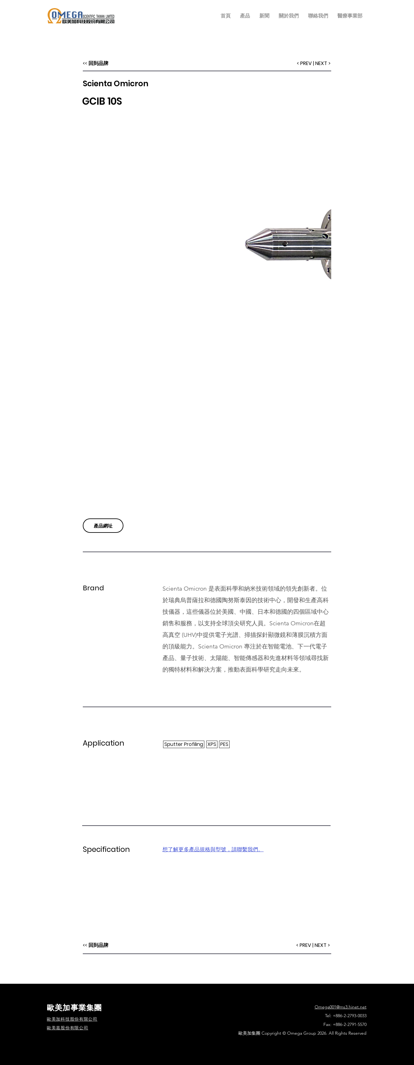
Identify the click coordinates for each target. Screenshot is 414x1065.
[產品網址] (103, 525)
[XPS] (211, 744)
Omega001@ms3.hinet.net (341, 1007)
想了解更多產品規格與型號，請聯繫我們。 (212, 849)
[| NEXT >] (321, 945)
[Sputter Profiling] (183, 744)
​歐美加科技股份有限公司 (72, 1019)
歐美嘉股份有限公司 (67, 1028)
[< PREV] (304, 945)
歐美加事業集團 (74, 1007)
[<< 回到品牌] (95, 945)
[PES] (224, 744)
